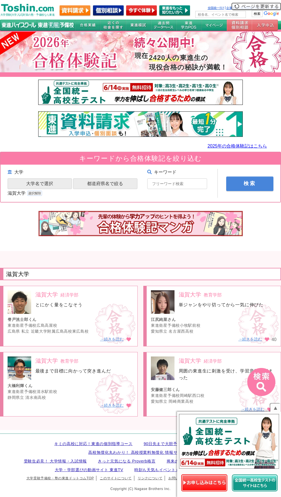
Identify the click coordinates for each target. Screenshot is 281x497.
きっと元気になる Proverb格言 (126, 461)
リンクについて (150, 478)
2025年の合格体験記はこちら (237, 146)
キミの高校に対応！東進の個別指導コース (93, 443)
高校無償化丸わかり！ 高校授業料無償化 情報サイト (136, 452)
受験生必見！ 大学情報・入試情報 (55, 461)
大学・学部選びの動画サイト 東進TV (89, 470)
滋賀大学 (25, 193)
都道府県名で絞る (105, 183)
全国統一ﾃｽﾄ (216, 8)
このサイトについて (116, 478)
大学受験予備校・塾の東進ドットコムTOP (60, 478)
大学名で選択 (39, 183)
